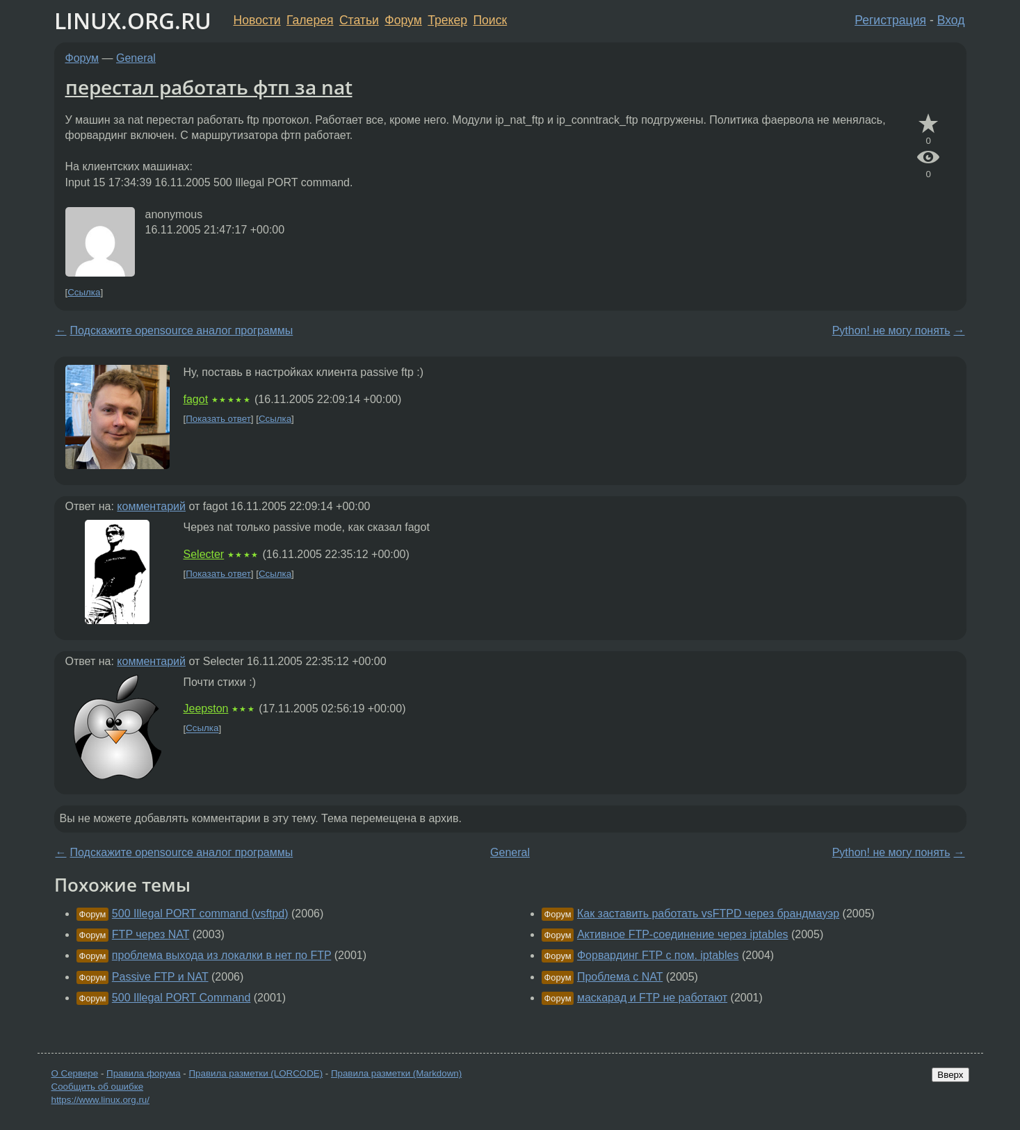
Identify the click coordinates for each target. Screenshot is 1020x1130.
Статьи (359, 20)
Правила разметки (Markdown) (396, 1073)
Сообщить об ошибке (97, 1086)
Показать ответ (218, 418)
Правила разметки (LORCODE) (255, 1073)
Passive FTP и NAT (160, 977)
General (136, 58)
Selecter (204, 554)
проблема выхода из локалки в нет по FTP (222, 955)
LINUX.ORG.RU (132, 20)
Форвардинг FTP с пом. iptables (658, 955)
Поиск (490, 20)
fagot (196, 399)
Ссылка (83, 292)
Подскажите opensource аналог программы (181, 330)
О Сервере (75, 1073)
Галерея (309, 20)
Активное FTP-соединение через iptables (682, 934)
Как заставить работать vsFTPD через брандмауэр (708, 913)
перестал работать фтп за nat (209, 87)
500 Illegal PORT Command (181, 998)
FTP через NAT (150, 934)
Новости (257, 20)
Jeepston (206, 708)
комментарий (151, 506)
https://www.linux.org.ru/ (100, 1100)
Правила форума (143, 1073)
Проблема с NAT (620, 977)
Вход (951, 20)
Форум (402, 20)
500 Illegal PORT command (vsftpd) (200, 913)
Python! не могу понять (891, 330)
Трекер (447, 20)
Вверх (950, 1075)
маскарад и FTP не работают (652, 998)
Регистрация (890, 20)
